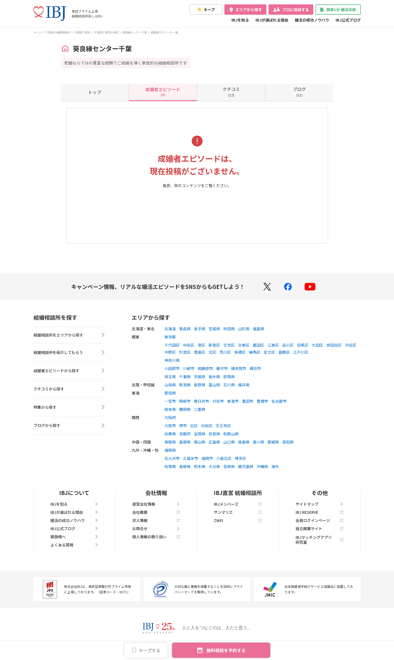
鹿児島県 (245, 466)
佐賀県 (170, 466)
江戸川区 (300, 352)
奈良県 (214, 434)
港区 (201, 345)
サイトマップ (320, 504)
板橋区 (240, 352)
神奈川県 (172, 360)
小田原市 (172, 368)
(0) (162, 91)
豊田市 (247, 401)
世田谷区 (334, 345)
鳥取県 (170, 442)
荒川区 (225, 352)
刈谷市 (218, 401)
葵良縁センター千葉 (134, 32)
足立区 (269, 352)
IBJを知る (240, 20)
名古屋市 (279, 401)
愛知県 (170, 393)
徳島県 (243, 442)
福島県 (258, 329)
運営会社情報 (156, 504)
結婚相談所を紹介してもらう (70, 354)
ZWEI (238, 520)
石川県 (229, 385)
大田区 (317, 345)
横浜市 (255, 368)
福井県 (243, 385)
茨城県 (199, 376)
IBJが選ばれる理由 (271, 20)
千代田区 (172, 345)
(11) (299, 91)
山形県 (243, 329)
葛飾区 (284, 352)
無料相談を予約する (226, 650)
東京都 (170, 337)
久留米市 (190, 458)
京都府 (185, 434)
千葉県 (185, 376)
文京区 (229, 345)
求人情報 (156, 520)
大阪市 (170, 425)
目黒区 (302, 345)
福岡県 (170, 450)
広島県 (214, 442)
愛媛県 (273, 442)
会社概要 (156, 512)
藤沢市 (222, 368)
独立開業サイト (320, 528)
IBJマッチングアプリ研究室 (320, 540)
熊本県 (199, 466)
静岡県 (185, 409)
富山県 (214, 385)
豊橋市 (262, 401)
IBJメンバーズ (238, 504)
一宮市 (170, 401)
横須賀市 (238, 368)
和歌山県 (231, 434)
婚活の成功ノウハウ (312, 20)
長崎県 (185, 466)
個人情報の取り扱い (156, 537)
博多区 (240, 458)
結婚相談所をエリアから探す (70, 336)
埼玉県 (170, 376)
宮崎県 (229, 466)
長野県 (199, 385)
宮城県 (214, 329)
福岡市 (207, 458)
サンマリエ (238, 512)
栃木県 (214, 376)
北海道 (170, 329)
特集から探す (70, 409)
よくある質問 (74, 545)
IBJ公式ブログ (348, 20)
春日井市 (201, 401)
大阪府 (170, 417)
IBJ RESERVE (320, 512)
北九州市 (172, 458)
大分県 (214, 466)
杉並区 (185, 352)
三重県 (199, 409)
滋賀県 (199, 434)
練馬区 (254, 352)
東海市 (233, 401)
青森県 (185, 329)
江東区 (273, 345)
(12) (231, 91)
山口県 (229, 442)
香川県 (258, 442)
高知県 (288, 442)
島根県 (185, 442)
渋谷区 (350, 345)
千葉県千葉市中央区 (106, 32)
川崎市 (188, 368)
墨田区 (258, 345)
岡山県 (199, 442)
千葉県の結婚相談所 (58, 32)
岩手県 (199, 329)
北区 (212, 352)
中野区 (170, 352)
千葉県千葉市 (82, 32)
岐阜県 (170, 409)
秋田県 (229, 329)
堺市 (183, 425)
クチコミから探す (70, 390)
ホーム (38, 32)
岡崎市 (185, 401)
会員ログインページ (320, 520)
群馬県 (229, 376)
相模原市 (205, 368)
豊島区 (199, 352)
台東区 (243, 345)
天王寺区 (223, 425)
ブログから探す (70, 427)
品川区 (288, 345)
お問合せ (156, 528)
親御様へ (74, 537)
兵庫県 (170, 434)
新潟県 (185, 385)
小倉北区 (223, 458)
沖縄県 (262, 466)
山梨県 (170, 385)
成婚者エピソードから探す (70, 372)
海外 (275, 466)
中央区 (188, 345)
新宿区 (214, 345)
